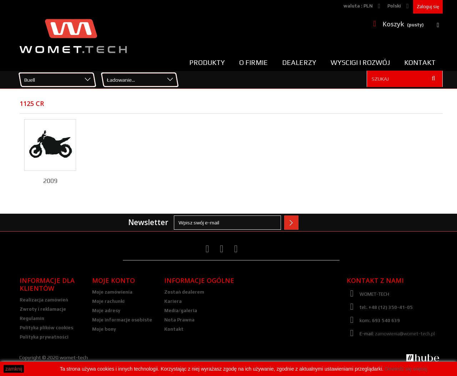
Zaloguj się (428, 6)
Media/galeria (180, 310)
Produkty (207, 62)
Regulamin (32, 318)
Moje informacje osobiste (122, 319)
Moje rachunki (108, 301)
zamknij (13, 369)
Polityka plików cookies (46, 327)
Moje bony (104, 329)
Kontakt (420, 62)
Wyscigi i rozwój (360, 62)
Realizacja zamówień (44, 300)
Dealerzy (299, 62)
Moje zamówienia (112, 292)
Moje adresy (106, 310)
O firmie (253, 62)
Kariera (173, 301)
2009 (50, 180)
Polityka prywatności (44, 337)
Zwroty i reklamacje (43, 309)
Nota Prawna (179, 319)
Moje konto (113, 280)
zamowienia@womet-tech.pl (405, 333)
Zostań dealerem (184, 292)
